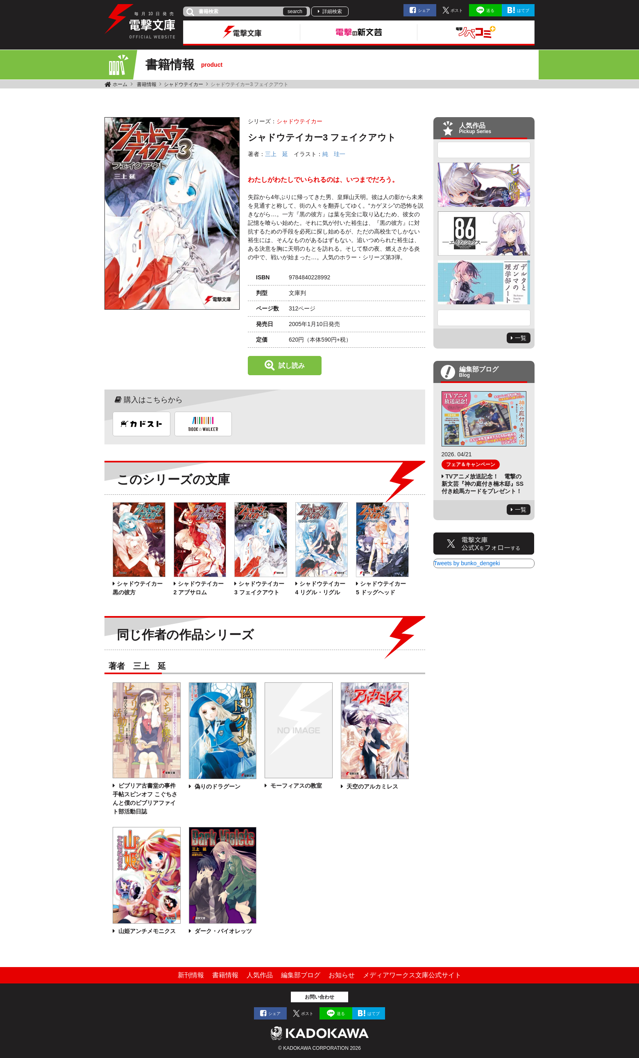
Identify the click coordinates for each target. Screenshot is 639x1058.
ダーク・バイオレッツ (222, 931)
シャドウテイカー (183, 84)
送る (490, 10)
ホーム (120, 84)
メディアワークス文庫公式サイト (412, 975)
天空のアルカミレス (371, 786)
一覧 (520, 338)
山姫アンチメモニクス (146, 931)
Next (484, 318)
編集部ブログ (300, 975)
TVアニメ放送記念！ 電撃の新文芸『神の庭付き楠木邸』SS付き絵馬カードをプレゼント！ (483, 483)
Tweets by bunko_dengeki (467, 563)
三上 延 (276, 154)
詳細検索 (332, 11)
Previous (484, 150)
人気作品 (260, 975)
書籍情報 (146, 84)
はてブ (523, 10)
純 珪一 (333, 154)
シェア (424, 10)
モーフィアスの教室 (295, 785)
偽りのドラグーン (216, 786)
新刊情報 (191, 975)
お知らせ (342, 975)
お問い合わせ (319, 997)
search (295, 11)
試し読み (292, 365)
